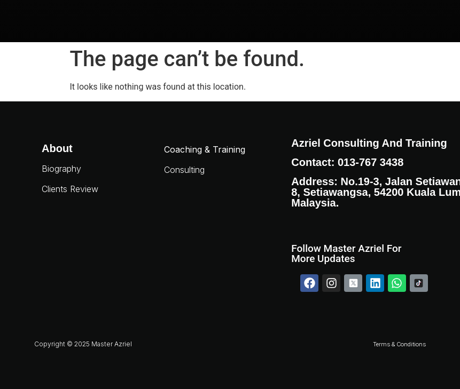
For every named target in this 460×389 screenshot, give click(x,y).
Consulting (184, 169)
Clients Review (70, 189)
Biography (61, 168)
